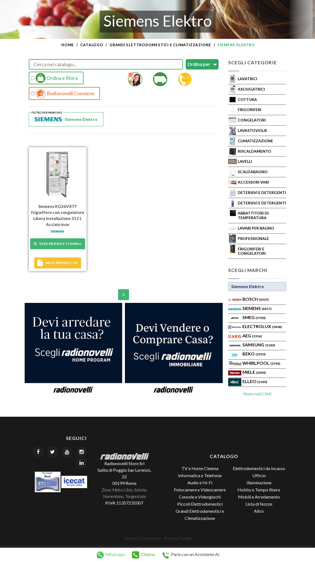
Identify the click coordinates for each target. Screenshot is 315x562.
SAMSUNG (258, 344)
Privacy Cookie (177, 538)
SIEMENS (256, 308)
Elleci (254, 381)
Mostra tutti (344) (257, 394)
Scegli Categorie (252, 62)
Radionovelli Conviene (62, 93)
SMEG (253, 317)
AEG (252, 335)
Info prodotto (57, 263)
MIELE (254, 372)
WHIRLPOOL (261, 363)
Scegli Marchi (248, 270)
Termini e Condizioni (142, 538)
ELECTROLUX (262, 326)
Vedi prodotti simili (57, 244)
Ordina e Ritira (54, 78)
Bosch (255, 299)
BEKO (253, 353)
